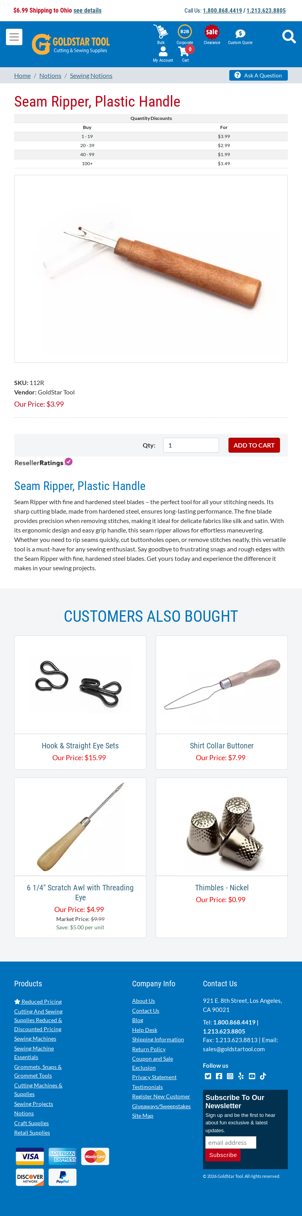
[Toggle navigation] (14, 37)
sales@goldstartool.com (234, 1048)
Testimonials (147, 1086)
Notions (24, 1113)
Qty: (149, 445)
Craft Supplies (31, 1123)
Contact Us (145, 1010)
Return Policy (149, 1049)
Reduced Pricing (38, 1001)
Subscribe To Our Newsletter (234, 1102)
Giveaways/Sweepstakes (161, 1106)
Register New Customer (161, 1096)
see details (87, 10)
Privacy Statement (154, 1077)
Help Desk (144, 1029)
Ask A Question (258, 75)
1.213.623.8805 (266, 10)
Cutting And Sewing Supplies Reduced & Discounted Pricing (38, 1020)
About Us (143, 1000)
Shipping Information (158, 1039)
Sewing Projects (33, 1103)
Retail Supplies (32, 1132)
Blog (137, 1020)
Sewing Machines (35, 1038)
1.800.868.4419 (222, 10)
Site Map (142, 1115)
